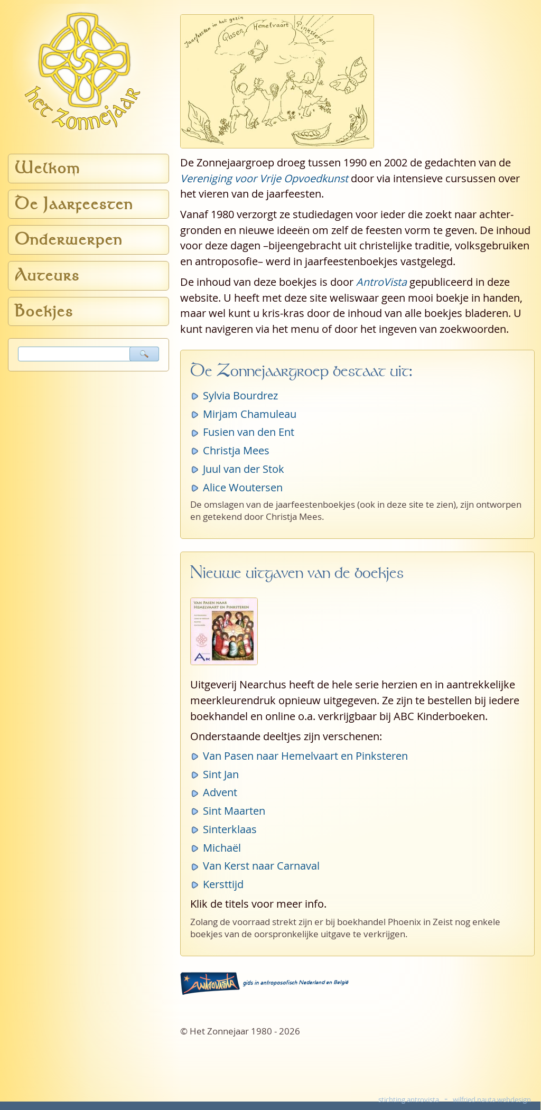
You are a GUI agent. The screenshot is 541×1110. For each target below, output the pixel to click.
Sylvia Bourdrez (240, 395)
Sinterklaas (230, 829)
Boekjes (44, 311)
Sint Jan (221, 774)
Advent (220, 792)
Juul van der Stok (243, 469)
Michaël (222, 848)
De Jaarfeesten (74, 204)
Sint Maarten (234, 811)
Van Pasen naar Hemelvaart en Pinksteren (305, 756)
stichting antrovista (408, 1099)
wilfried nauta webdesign (492, 1099)
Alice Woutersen (243, 487)
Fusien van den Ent (248, 432)
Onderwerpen (69, 239)
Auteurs (47, 275)
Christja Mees (236, 450)
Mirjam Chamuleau (249, 414)
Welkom (47, 168)
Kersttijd (223, 884)
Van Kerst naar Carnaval (261, 866)
